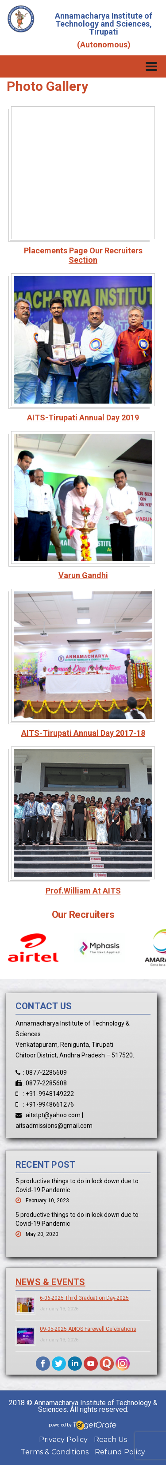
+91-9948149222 (50, 1093)
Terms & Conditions (55, 1452)
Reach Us (110, 1439)
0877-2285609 (46, 1072)
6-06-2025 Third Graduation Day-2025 (84, 1298)
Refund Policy (120, 1452)
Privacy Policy (63, 1439)
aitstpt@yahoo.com (53, 1115)
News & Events (50, 1282)
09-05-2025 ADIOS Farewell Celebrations (88, 1329)
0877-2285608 (46, 1083)
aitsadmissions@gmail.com (54, 1125)
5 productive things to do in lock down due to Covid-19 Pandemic (77, 1185)
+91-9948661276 (50, 1104)
